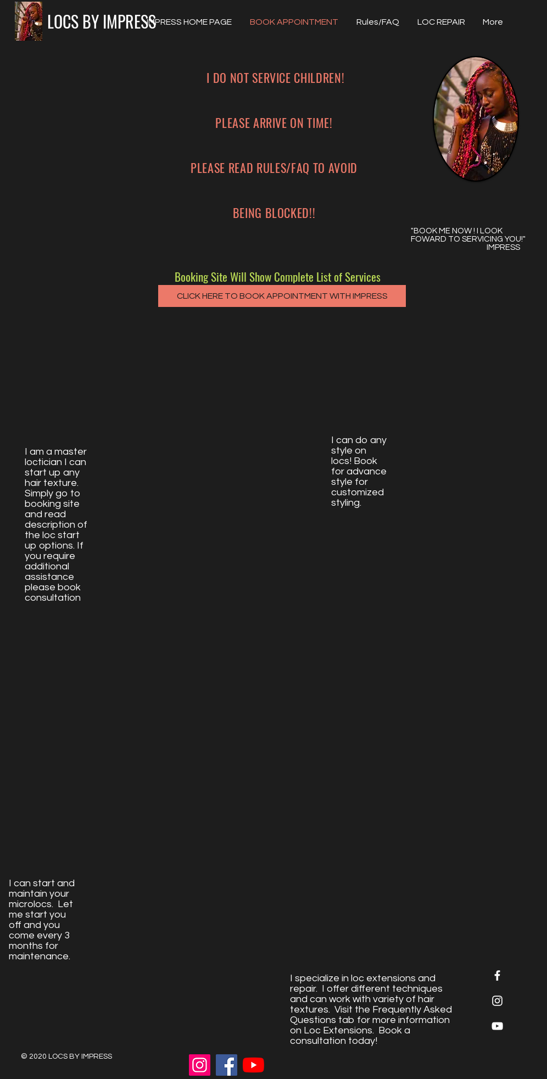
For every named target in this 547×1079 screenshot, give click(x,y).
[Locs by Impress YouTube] (253, 1065)
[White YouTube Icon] (497, 1026)
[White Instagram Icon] (497, 1001)
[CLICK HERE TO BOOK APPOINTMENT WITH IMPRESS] (282, 296)
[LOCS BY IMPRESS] (101, 21)
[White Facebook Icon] (497, 975)
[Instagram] (199, 1065)
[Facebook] (226, 1065)
